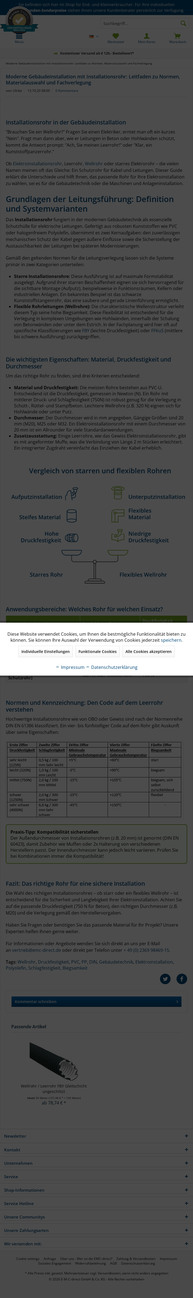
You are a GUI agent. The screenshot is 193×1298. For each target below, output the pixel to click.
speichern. (172, 640)
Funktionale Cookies (98, 651)
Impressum (70, 667)
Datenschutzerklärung (112, 667)
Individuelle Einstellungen (45, 651)
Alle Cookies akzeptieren (148, 651)
